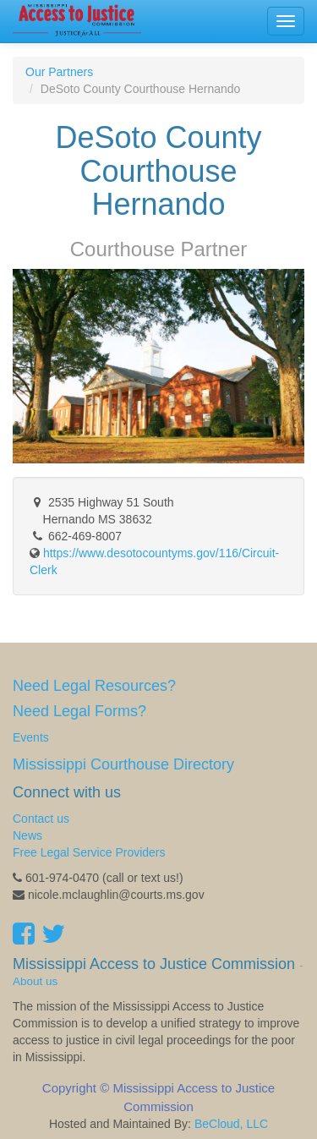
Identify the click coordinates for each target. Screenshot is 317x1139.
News (27, 835)
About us (35, 981)
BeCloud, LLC (231, 1124)
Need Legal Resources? (94, 685)
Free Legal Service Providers (89, 852)
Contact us (41, 818)
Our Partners (59, 72)
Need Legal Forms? (79, 711)
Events (31, 737)
